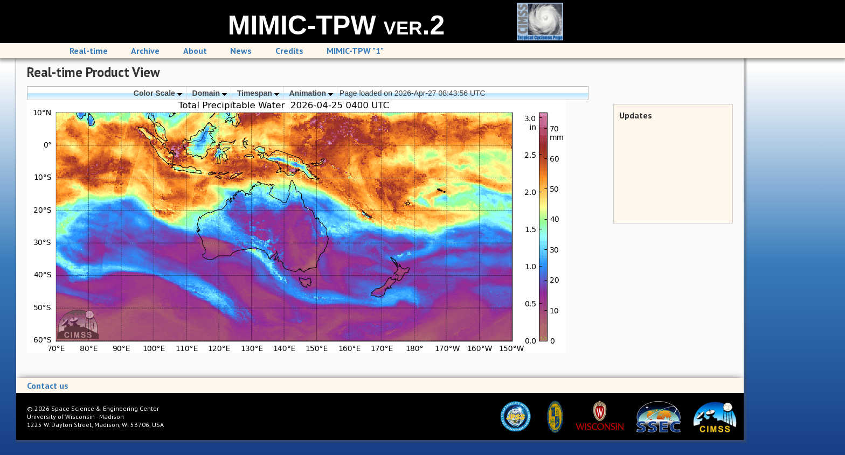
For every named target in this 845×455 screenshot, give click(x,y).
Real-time (89, 50)
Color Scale (158, 93)
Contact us (47, 385)
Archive (145, 50)
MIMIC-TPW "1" (355, 50)
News (241, 50)
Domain (209, 93)
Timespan (258, 93)
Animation (311, 93)
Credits (289, 50)
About (195, 50)
